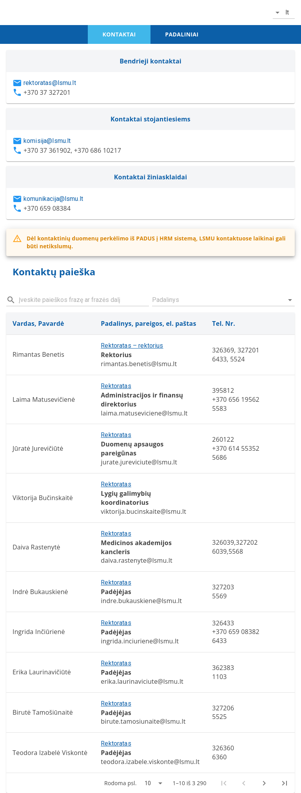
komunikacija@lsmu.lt (53, 198)
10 (148, 783)
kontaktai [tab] (119, 34)
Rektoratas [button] (116, 386)
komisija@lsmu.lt (47, 141)
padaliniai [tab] (181, 34)
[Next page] (264, 783)
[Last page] (284, 783)
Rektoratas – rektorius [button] (132, 345)
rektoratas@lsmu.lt (50, 83)
